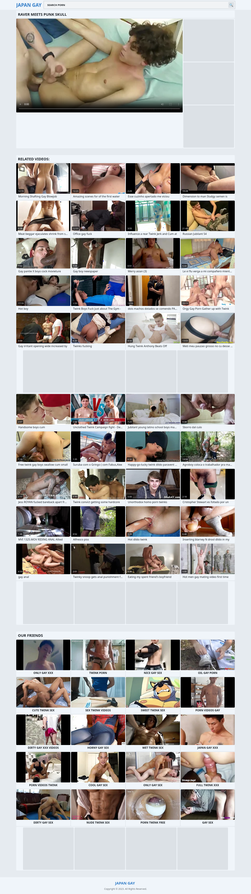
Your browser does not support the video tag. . (99, 65)
